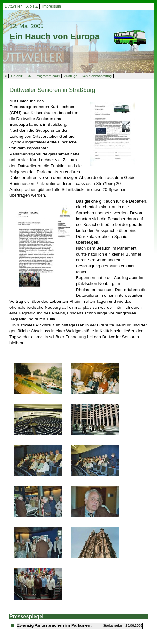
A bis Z (32, 6)
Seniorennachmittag (97, 76)
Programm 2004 (47, 76)
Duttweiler (13, 6)
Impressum (51, 6)
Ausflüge (70, 76)
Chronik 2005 (21, 76)
